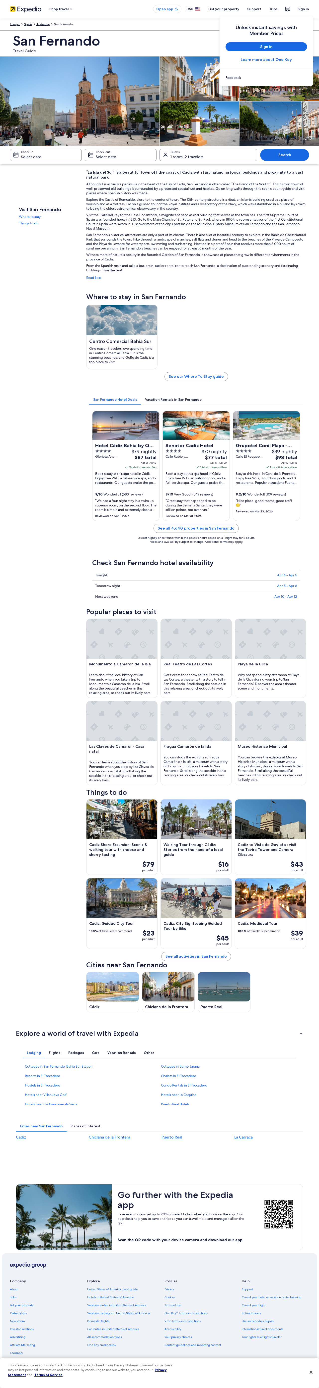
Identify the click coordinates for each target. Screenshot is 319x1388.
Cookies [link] (169, 1297)
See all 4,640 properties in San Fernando (196, 528)
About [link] (14, 1289)
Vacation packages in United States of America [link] (118, 1313)
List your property (223, 9)
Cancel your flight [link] (253, 1305)
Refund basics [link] (251, 1313)
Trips (273, 9)
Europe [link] (15, 24)
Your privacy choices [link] (178, 1337)
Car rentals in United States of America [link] (113, 1329)
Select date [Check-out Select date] (106, 156)
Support (254, 9)
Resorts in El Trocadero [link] (42, 1076)
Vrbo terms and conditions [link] (182, 1321)
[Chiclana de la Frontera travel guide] (168, 992)
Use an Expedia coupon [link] (258, 1321)
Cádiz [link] (21, 1137)
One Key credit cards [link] (101, 1345)
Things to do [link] (28, 223)
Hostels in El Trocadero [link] (42, 1085)
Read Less (93, 277)
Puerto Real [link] (171, 1137)
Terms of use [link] (172, 1305)
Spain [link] (28, 24)
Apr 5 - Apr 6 (287, 586)
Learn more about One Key (266, 59)
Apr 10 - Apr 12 (285, 596)
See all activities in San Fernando (196, 956)
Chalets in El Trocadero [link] (178, 1076)
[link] (266, 77)
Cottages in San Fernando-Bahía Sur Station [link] (58, 1066)
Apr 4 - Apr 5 (287, 575)
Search (284, 154)
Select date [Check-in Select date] (31, 156)
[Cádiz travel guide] (112, 992)
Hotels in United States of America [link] (110, 1297)
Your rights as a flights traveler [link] (262, 1337)
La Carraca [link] (243, 1137)
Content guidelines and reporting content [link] (192, 1345)
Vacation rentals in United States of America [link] (116, 1305)
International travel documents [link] (262, 1329)
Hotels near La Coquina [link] (178, 1094)
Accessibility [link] (172, 1329)
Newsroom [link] (17, 1321)
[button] (159, 1033)
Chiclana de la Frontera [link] (109, 1137)
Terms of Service (48, 1375)
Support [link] (247, 1289)
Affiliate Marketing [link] (22, 1345)
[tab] (115, 399)
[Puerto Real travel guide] (224, 992)
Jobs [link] (13, 1297)
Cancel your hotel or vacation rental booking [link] (271, 1297)
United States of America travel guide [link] (112, 1289)
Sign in (303, 9)
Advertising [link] (17, 1337)
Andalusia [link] (43, 24)
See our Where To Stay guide (196, 376)
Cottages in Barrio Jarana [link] (180, 1066)
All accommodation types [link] (104, 1337)
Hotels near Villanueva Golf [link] (46, 1094)
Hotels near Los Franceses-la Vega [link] (51, 1104)
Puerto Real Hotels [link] (175, 1104)
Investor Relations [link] (22, 1329)
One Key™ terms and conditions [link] (186, 1313)
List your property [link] (22, 1305)
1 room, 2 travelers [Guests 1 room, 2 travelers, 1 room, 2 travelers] (187, 156)
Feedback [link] (16, 1353)
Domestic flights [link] (98, 1321)
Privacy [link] (169, 1289)
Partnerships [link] (18, 1313)
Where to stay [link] (30, 216)
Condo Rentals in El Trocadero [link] (184, 1085)
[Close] (311, 1372)
